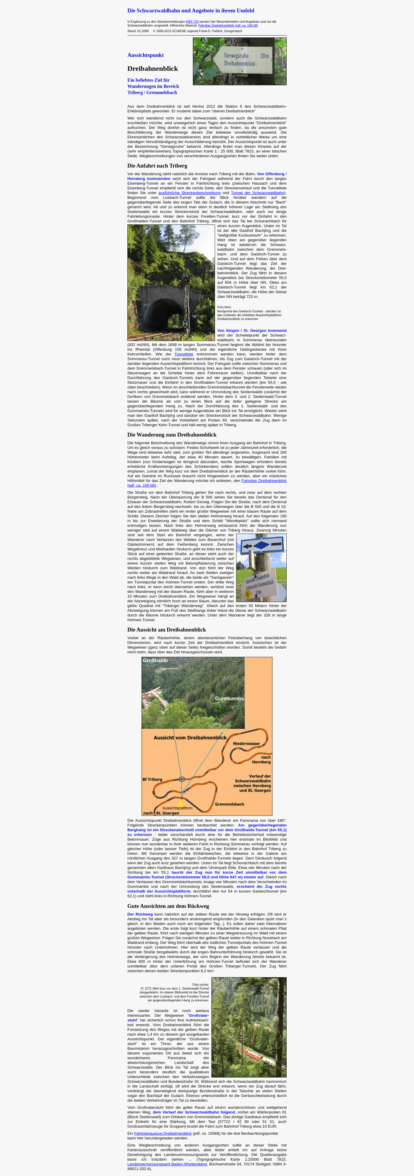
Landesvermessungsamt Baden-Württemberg (167, 1164)
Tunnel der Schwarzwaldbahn (257, 193)
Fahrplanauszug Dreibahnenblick (163, 1133)
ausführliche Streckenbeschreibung (189, 193)
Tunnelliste (184, 354)
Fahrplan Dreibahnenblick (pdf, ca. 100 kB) (228, 25)
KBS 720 (192, 21)
